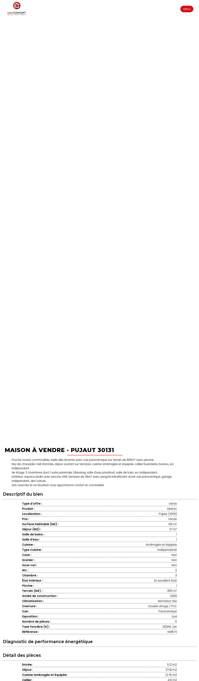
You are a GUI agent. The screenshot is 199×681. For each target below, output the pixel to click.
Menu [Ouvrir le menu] (186, 8)
